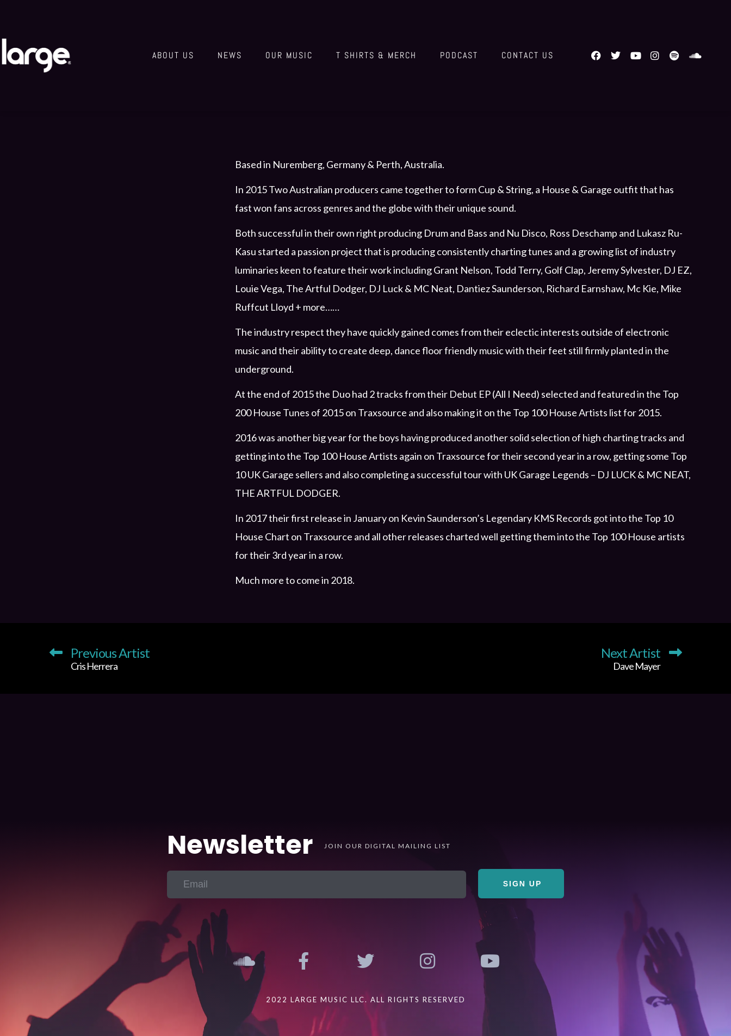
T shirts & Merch (376, 55)
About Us (173, 55)
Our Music (289, 55)
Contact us (527, 55)
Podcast (459, 55)
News (230, 55)
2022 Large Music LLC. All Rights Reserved (366, 999)
